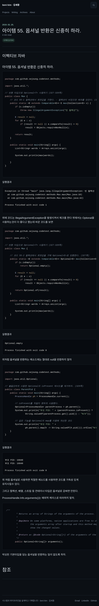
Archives (24, 12)
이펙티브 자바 (13, 56)
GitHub (94, 601)
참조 (6, 569)
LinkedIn (85, 601)
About (32, 12)
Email (77, 601)
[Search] (94, 5)
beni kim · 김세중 (10, 5)
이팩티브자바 (9, 40)
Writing (15, 12)
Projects (5, 12)
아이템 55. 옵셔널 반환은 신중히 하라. (28, 67)
